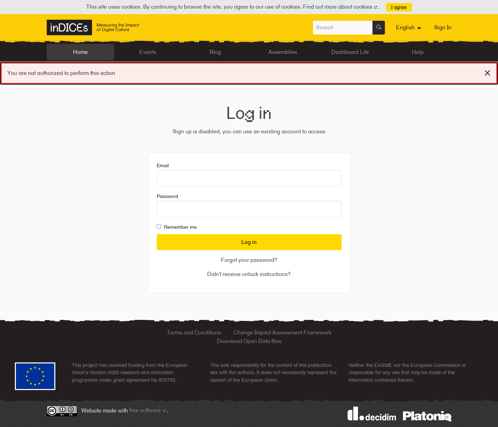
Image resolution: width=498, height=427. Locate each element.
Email (249, 175)
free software (148, 410)
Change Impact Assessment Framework (282, 332)
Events (147, 52)
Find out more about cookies (340, 6)
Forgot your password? (249, 260)
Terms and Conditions (194, 332)
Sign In (442, 27)
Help (418, 52)
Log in (249, 242)
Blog (215, 52)
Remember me (177, 227)
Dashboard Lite (350, 52)
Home (80, 52)
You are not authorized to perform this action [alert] (249, 71)
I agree (399, 7)
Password (249, 205)
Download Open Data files (249, 341)
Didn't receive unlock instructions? (249, 274)
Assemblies (282, 52)
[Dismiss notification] (487, 71)
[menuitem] (409, 27)
